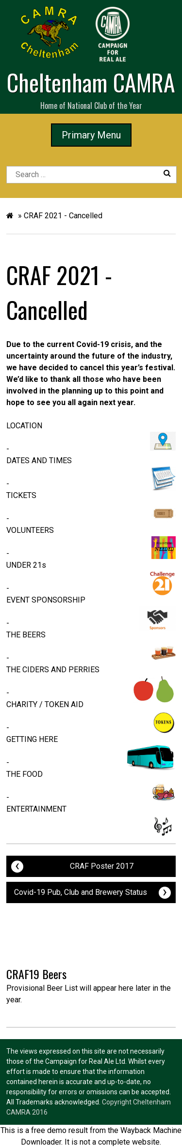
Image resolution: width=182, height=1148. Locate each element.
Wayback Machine (151, 1130)
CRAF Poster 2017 (72, 865)
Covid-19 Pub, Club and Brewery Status (92, 891)
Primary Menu (91, 135)
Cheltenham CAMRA (91, 82)
